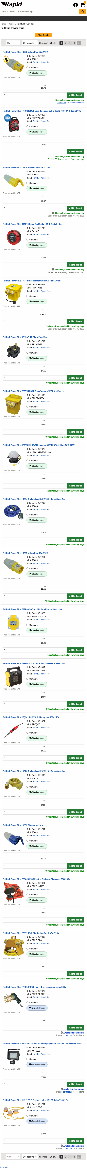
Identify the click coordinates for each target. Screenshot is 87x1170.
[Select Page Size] (30, 43)
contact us (67, 1035)
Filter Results (43, 35)
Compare (32, 68)
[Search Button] (82, 11)
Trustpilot (4, 1167)
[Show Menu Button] (3, 19)
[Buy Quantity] (35, 95)
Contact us (61, 103)
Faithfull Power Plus (42, 62)
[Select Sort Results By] (13, 43)
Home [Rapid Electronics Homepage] (3, 24)
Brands (11, 24)
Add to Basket (75, 95)
